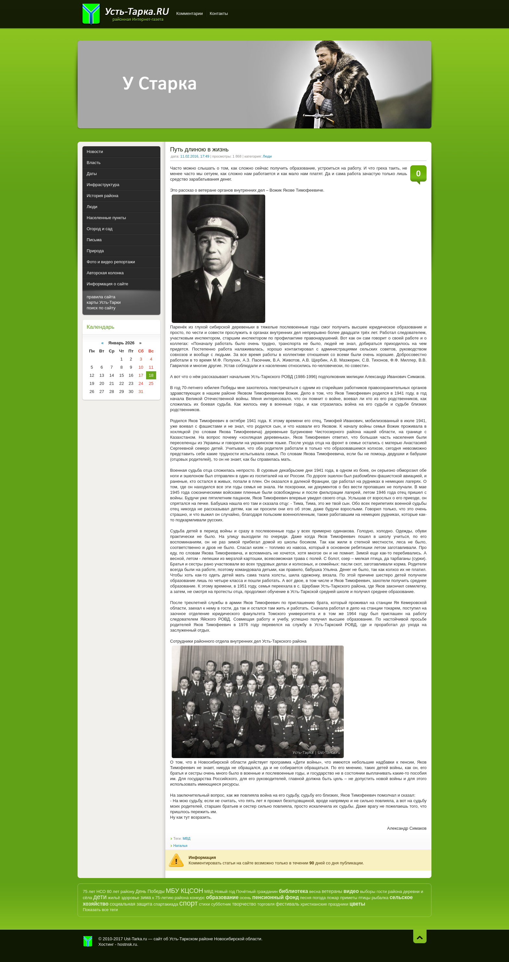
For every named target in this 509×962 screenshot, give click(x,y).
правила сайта (101, 296)
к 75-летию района (170, 897)
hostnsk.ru (127, 944)
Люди (267, 156)
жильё (114, 897)
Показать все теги (100, 909)
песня (305, 897)
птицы (364, 897)
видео (351, 891)
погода (319, 897)
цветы (357, 904)
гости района (389, 891)
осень (245, 897)
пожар (333, 897)
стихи (204, 904)
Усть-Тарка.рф (87, 941)
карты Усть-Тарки (104, 302)
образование (222, 897)
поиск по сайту (101, 307)
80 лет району (120, 891)
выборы (368, 891)
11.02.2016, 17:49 (194, 156)
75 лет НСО (94, 891)
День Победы (150, 891)
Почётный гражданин (257, 891)
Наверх (420, 936)
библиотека (293, 891)
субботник (221, 904)
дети (99, 896)
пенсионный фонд (275, 897)
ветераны (332, 891)
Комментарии (189, 13)
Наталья (180, 846)
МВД (187, 838)
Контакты (219, 13)
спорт (188, 903)
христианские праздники (324, 904)
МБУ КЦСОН (184, 890)
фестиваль (287, 904)
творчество (244, 904)
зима (146, 897)
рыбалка (380, 897)
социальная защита (131, 904)
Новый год (225, 891)
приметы (348, 897)
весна (314, 891)
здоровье (130, 897)
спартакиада (166, 904)
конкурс (197, 897)
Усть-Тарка (125, 13)
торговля (266, 904)
